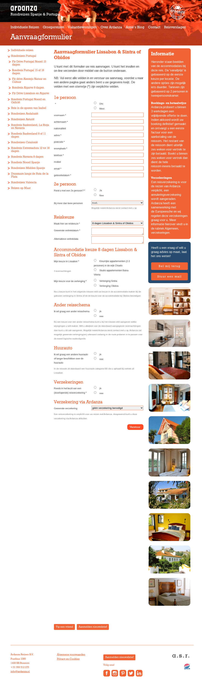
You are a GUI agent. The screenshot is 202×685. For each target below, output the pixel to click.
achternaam (61, 122)
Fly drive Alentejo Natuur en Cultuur (29, 80)
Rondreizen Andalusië (24, 113)
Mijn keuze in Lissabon (66, 263)
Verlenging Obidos (106, 288)
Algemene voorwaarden (71, 654)
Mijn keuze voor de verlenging (70, 283)
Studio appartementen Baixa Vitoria (111, 274)
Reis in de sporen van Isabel (28, 108)
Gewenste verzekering (65, 410)
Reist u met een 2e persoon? (69, 190)
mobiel (57, 162)
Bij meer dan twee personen (68, 203)
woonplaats (60, 148)
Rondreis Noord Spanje (25, 162)
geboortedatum (62, 175)
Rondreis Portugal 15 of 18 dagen (28, 72)
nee (98, 318)
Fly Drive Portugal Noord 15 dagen (29, 63)
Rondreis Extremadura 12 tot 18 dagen (30, 150)
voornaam (60, 115)
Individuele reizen (25, 27)
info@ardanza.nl (20, 671)
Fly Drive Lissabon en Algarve (30, 93)
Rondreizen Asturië (22, 119)
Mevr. (99, 108)
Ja (98, 190)
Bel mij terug (169, 266)
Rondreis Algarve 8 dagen (28, 87)
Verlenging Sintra (105, 283)
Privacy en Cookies (68, 659)
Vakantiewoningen (82, 27)
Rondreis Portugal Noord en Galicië (28, 101)
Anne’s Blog (135, 27)
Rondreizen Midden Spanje (28, 168)
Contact (154, 27)
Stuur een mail (169, 276)
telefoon (59, 155)
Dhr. (99, 103)
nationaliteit (60, 128)
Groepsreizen (53, 27)
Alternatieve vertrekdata (66, 240)
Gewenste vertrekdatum (67, 230)
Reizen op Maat (21, 188)
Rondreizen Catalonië (24, 142)
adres (57, 135)
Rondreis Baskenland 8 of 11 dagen (28, 135)
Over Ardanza (111, 27)
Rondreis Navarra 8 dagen (27, 156)
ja (97, 313)
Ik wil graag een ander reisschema (71, 313)
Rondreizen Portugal (23, 56)
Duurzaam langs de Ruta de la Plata (29, 175)
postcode (59, 142)
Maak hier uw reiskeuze (67, 223)
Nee (99, 195)
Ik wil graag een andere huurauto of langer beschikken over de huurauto (71, 361)
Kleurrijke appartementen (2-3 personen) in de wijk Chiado (112, 265)
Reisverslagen (175, 27)
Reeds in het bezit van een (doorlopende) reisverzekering (70, 392)
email (57, 168)
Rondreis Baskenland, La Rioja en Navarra (30, 126)
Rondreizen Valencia (24, 182)
